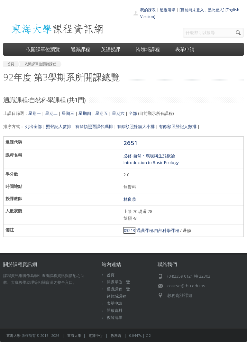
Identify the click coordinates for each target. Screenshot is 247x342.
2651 (131, 143)
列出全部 (33, 126)
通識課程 (80, 49)
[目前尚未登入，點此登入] (201, 10)
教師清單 (114, 317)
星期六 (118, 113)
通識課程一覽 (118, 289)
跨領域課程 (150, 49)
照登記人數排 (58, 126)
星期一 (34, 113)
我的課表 (148, 10)
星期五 (101, 113)
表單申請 (185, 49)
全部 (133, 113)
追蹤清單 (167, 10)
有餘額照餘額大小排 (136, 126)
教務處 (116, 335)
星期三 (68, 113)
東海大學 (13, 335)
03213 (129, 230)
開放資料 (114, 310)
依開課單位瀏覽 (43, 49)
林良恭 (130, 199)
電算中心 (95, 335)
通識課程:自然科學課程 (157, 230)
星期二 (51, 113)
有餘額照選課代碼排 (94, 126)
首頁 (110, 275)
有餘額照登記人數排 (178, 126)
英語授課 (113, 49)
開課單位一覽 (118, 282)
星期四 (84, 113)
